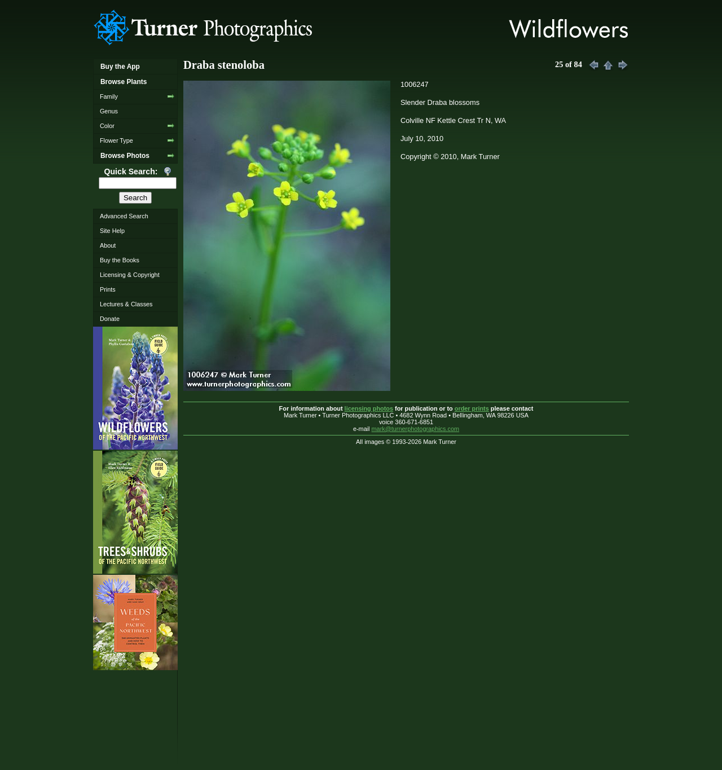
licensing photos (369, 408)
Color (107, 125)
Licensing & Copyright (130, 274)
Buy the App (120, 67)
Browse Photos (124, 156)
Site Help (112, 230)
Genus (109, 111)
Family (109, 96)
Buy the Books (119, 260)
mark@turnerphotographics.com (416, 428)
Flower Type (116, 140)
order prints (472, 408)
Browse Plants (123, 82)
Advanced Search (124, 216)
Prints (108, 289)
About (108, 245)
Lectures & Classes (126, 304)
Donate (110, 318)
